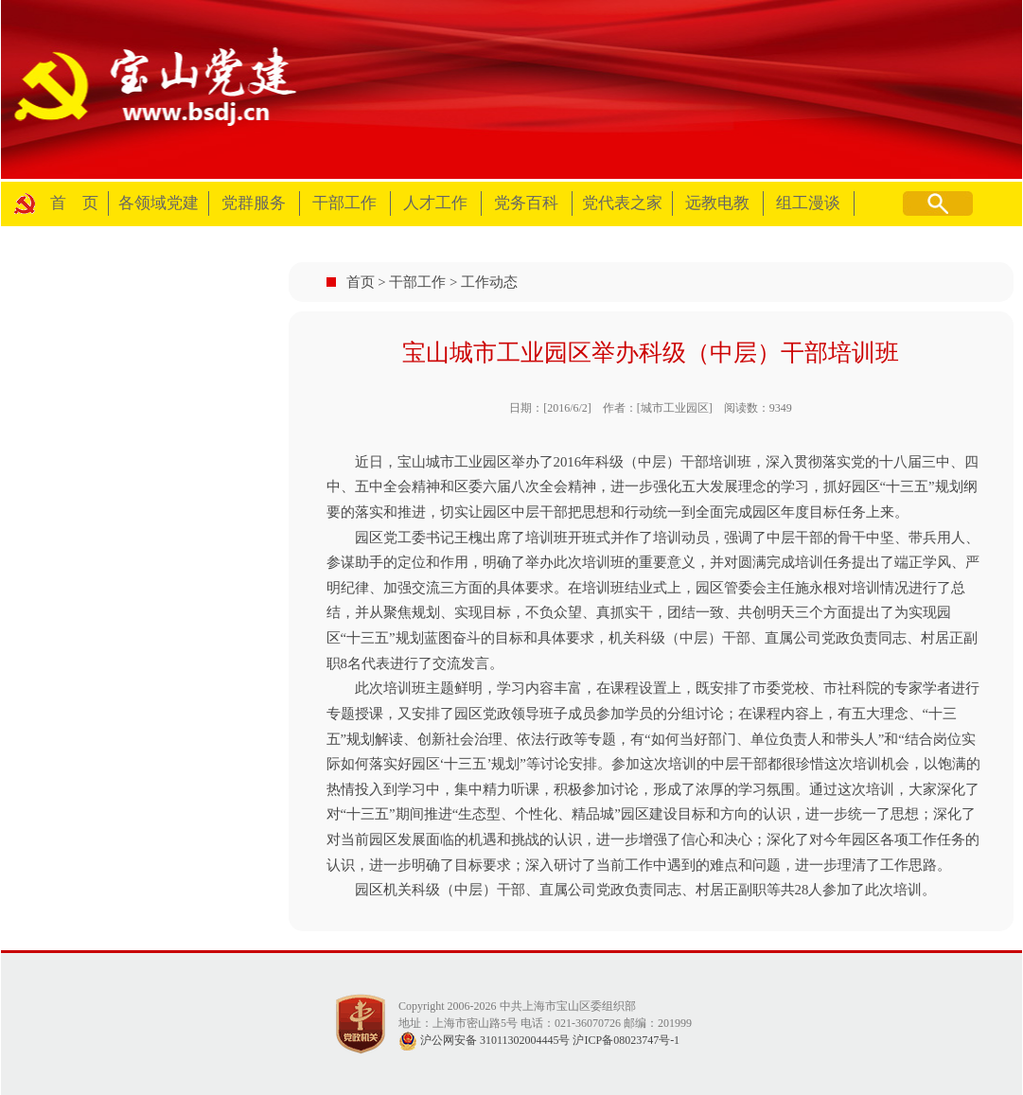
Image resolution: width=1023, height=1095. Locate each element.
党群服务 (253, 203)
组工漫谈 (808, 203)
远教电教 (717, 203)
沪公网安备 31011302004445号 (484, 1040)
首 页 (74, 203)
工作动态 (489, 282)
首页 (360, 282)
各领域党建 (158, 203)
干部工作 (344, 203)
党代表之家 (622, 203)
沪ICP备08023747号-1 (626, 1040)
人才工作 (435, 203)
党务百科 (526, 203)
